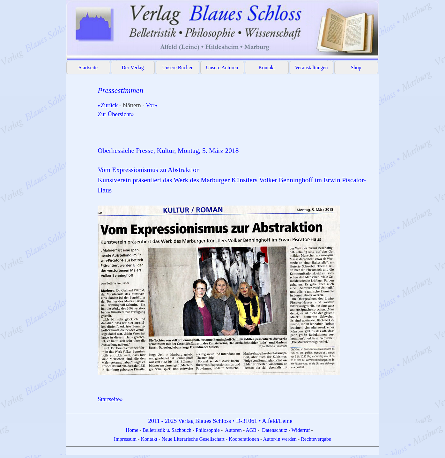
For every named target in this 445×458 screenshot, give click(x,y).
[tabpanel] (235, 244)
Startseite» (110, 399)
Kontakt (266, 67)
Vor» (151, 105)
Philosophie (208, 430)
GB (253, 430)
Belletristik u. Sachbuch (167, 430)
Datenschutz (274, 430)
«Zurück (108, 105)
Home (132, 430)
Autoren (233, 430)
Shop (356, 67)
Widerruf (300, 430)
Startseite (88, 67)
